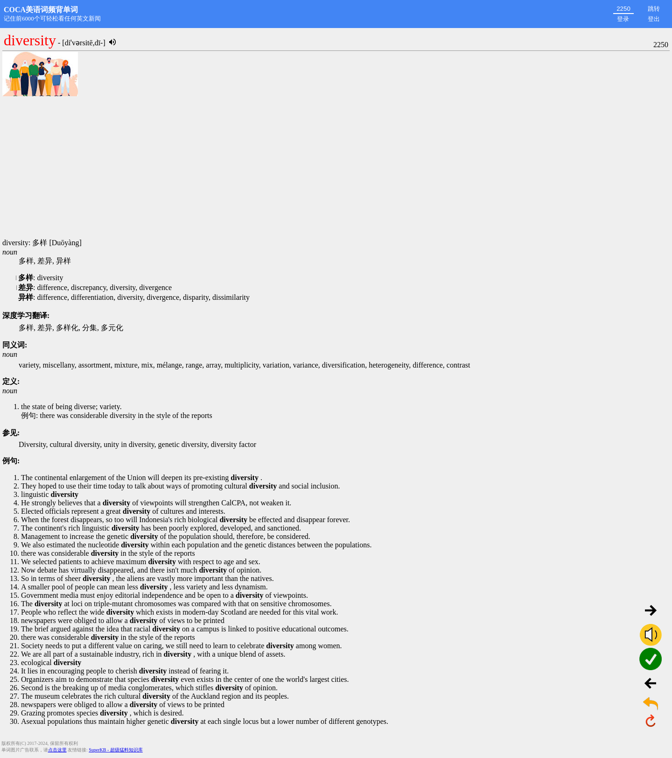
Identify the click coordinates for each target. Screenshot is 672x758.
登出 (654, 18)
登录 (623, 18)
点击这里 (57, 749)
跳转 (654, 8)
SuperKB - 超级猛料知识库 (116, 749)
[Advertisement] (336, 168)
